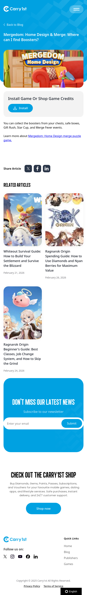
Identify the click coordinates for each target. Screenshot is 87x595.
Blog (67, 552)
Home (68, 546)
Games (68, 564)
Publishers (71, 558)
